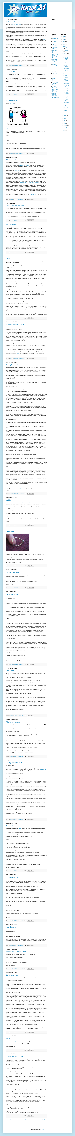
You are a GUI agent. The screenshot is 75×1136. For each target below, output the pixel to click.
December (66, 47)
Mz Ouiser (54, 86)
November (66, 50)
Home (26, 1119)
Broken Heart (10, 531)
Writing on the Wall (12, 572)
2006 (64, 46)
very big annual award (25, 502)
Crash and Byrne (55, 78)
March (65, 123)
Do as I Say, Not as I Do (14, 1056)
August (65, 115)
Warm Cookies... (55, 65)
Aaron (44, 39)
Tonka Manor (54, 64)
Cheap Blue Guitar (54, 76)
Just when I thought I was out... (17, 324)
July (64, 116)
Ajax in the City (55, 38)
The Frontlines (23, 488)
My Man (8, 500)
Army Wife (54, 71)
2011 (64, 37)
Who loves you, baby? (13, 722)
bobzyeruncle (54, 41)
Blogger (42, 1129)
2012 (64, 36)
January (65, 127)
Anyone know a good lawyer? (16, 952)
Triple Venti (54, 95)
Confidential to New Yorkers (15, 206)
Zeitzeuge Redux (55, 97)
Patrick (44, 261)
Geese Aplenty (55, 84)
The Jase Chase (55, 91)
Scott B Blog (54, 50)
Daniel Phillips (55, 42)
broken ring (17, 170)
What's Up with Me (12, 160)
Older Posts (44, 1119)
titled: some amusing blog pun (54, 61)
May (65, 120)
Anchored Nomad (55, 40)
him (33, 769)
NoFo (53, 48)
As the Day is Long (12, 594)
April (65, 122)
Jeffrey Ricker (55, 47)
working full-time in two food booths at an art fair (30, 182)
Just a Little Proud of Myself (15, 22)
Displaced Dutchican (54, 80)
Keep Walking (11, 826)
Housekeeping (11, 927)
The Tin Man (54, 59)
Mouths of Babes (12, 100)
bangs (18, 353)
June (65, 118)
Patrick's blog (33, 194)
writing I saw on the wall (24, 165)
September (66, 54)
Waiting (8, 258)
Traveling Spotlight (54, 94)
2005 (64, 129)
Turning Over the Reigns (14, 763)
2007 (64, 44)
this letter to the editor (16, 24)
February (65, 125)
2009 (64, 41)
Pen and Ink (54, 87)
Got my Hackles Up (12, 365)
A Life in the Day (55, 37)
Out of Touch (10, 72)
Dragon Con (16, 1041)
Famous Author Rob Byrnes (55, 83)
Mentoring (9, 1038)
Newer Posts (8, 1119)
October (65, 53)
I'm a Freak (10, 671)
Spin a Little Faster (12, 975)
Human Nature (55, 45)
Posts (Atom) (13, 1121)
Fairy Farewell (11, 224)
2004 (64, 130)
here (17, 488)
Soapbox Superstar (54, 52)
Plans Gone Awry (12, 877)
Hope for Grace (55, 44)
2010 (64, 39)
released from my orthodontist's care (31, 327)
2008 (64, 42)
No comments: (21, 65)
